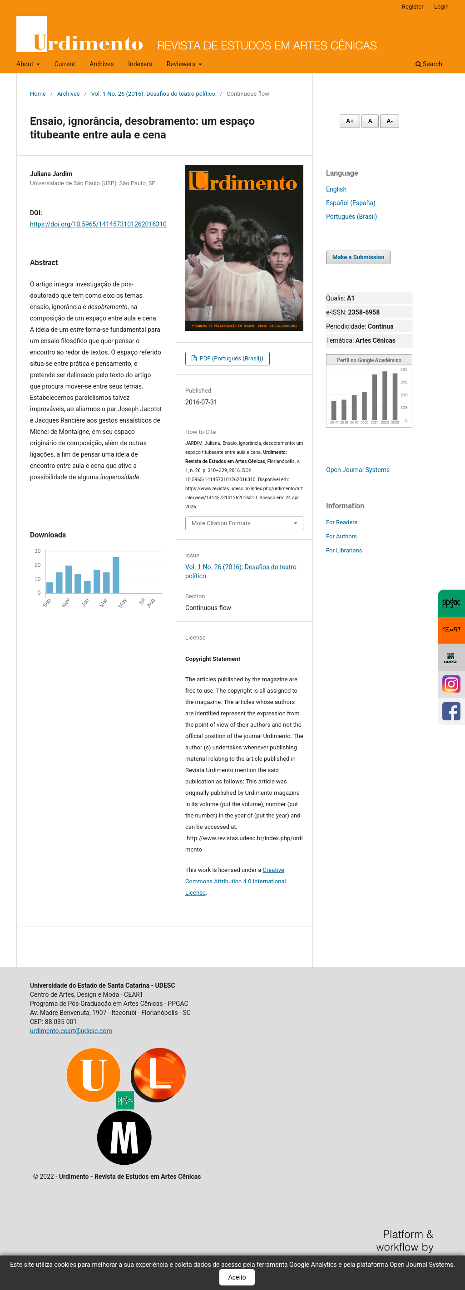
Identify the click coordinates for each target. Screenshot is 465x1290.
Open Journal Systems (358, 469)
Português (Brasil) (351, 216)
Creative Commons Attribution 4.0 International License (235, 881)
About (25, 64)
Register (413, 6)
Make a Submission (358, 257)
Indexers (140, 64)
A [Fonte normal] (370, 121)
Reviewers (182, 64)
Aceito (237, 1277)
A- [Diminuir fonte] (389, 121)
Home (38, 93)
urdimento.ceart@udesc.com (71, 1030)
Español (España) (351, 203)
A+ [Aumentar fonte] (350, 121)
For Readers (342, 522)
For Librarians (344, 550)
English (336, 189)
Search (429, 64)
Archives (101, 64)
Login (441, 6)
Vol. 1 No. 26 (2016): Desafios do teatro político (153, 93)
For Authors (341, 536)
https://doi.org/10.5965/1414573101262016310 (98, 224)
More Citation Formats (221, 523)
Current (64, 64)
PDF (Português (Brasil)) (230, 358)
